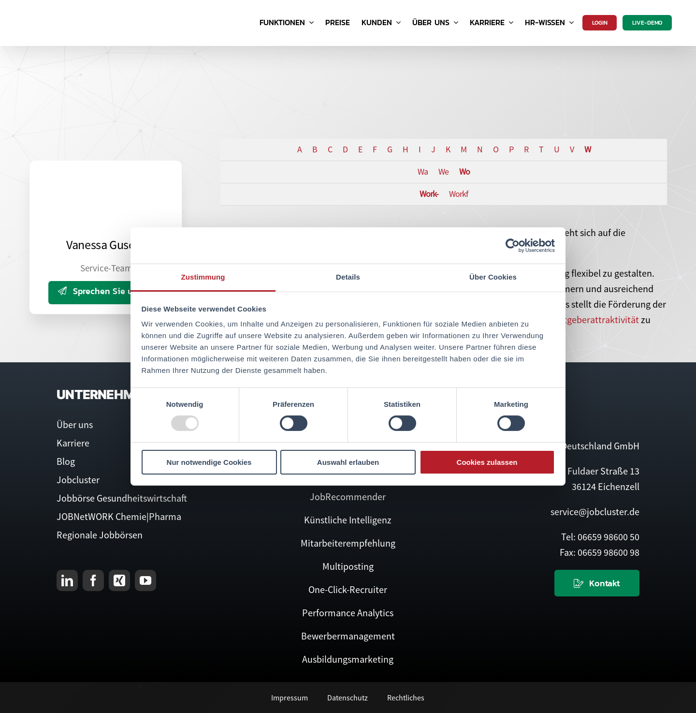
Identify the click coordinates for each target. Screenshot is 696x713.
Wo (464, 171)
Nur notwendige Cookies (209, 462)
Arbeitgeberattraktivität (590, 319)
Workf (458, 193)
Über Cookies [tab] (493, 277)
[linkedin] (67, 580)
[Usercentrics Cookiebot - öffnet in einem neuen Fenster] (512, 245)
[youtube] (145, 580)
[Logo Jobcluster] (75, 9)
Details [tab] (348, 277)
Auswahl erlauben (348, 462)
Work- (429, 193)
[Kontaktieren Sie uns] (596, 583)
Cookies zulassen (487, 462)
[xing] (119, 580)
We (443, 171)
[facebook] (93, 580)
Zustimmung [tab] (203, 277)
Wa (423, 171)
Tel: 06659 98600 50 (600, 537)
